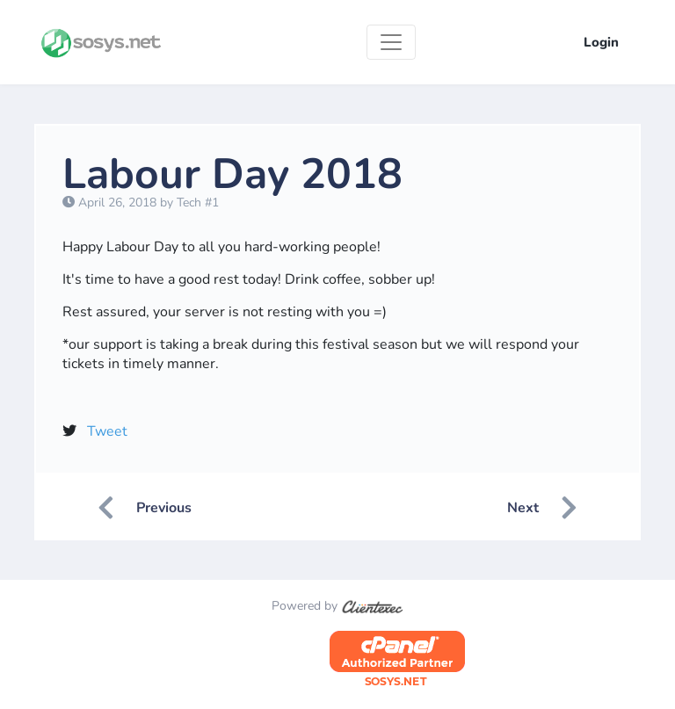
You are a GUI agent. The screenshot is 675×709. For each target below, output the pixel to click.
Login (601, 42)
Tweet (107, 431)
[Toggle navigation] (391, 42)
